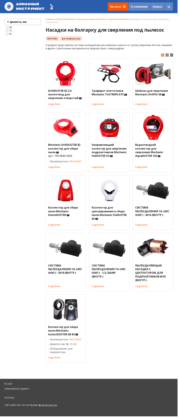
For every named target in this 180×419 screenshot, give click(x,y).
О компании (139, 6)
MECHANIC (52, 38)
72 (9, 30)
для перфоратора (71, 38)
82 (9, 33)
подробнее (54, 104)
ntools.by (9, 397)
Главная (50, 19)
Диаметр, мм (18, 21)
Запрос (157, 6)
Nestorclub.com (49, 405)
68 (9, 27)
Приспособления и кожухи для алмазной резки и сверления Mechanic (92, 19)
